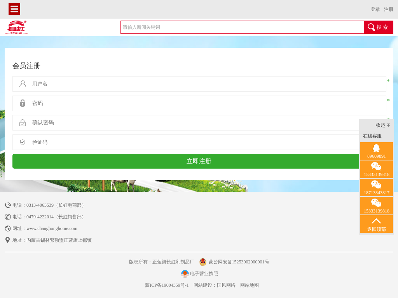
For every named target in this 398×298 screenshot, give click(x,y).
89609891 (376, 150)
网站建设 (203, 285)
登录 (375, 9)
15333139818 (376, 168)
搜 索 (382, 27)
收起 (383, 125)
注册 (388, 9)
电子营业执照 (199, 274)
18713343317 (376, 187)
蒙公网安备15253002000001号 (239, 262)
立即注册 (199, 161)
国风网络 (226, 285)
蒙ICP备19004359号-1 (166, 285)
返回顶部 (376, 223)
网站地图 (249, 285)
